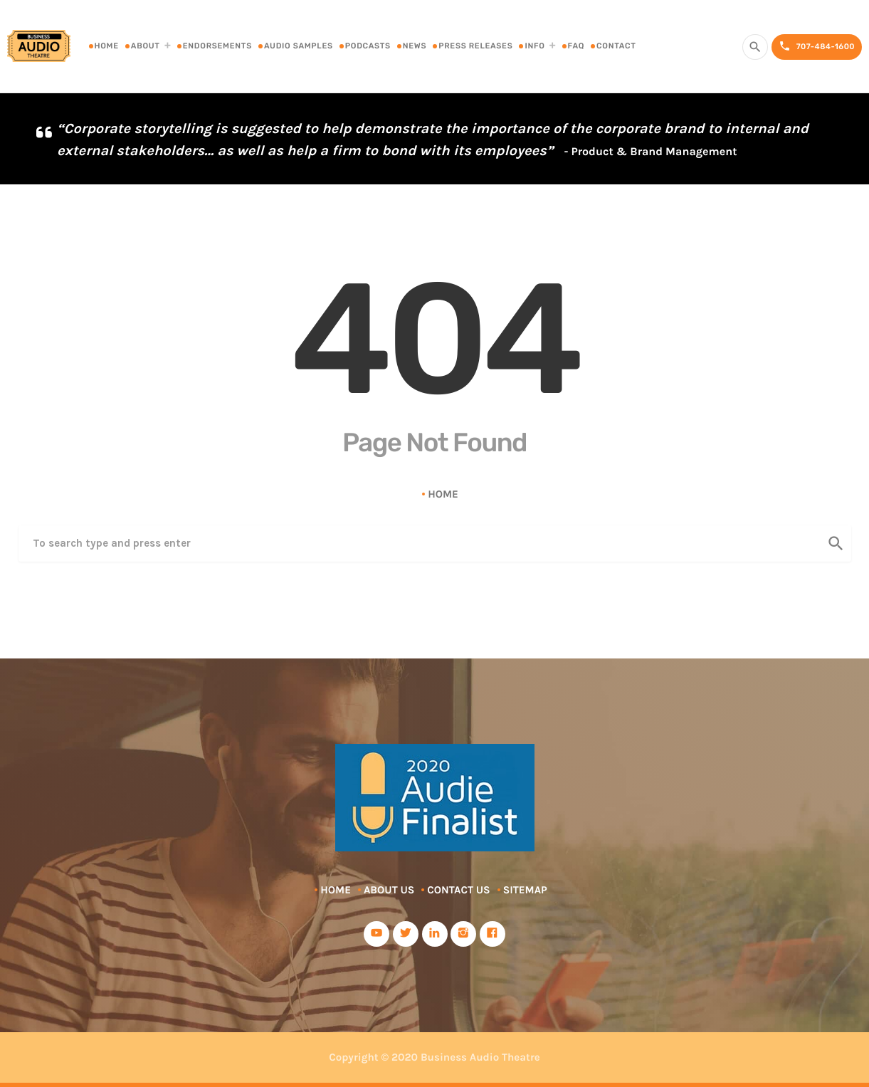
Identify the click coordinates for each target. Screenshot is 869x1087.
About (145, 46)
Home (107, 46)
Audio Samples (298, 46)
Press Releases (475, 46)
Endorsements (217, 46)
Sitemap (525, 889)
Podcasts (368, 46)
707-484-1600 (817, 46)
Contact (616, 46)
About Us (389, 889)
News (414, 46)
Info (534, 46)
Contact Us (458, 889)
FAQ (576, 46)
